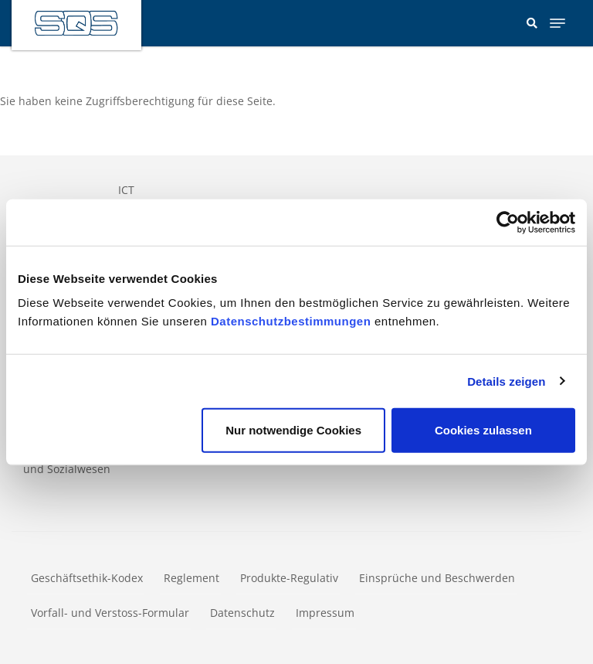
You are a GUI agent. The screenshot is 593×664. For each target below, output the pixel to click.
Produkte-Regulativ (289, 577)
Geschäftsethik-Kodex (87, 577)
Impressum (325, 612)
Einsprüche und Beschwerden (437, 577)
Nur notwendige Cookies (293, 430)
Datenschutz (242, 612)
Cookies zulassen (483, 430)
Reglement (191, 577)
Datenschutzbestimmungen (291, 321)
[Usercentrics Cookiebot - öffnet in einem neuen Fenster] (507, 221)
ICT (126, 189)
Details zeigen (506, 380)
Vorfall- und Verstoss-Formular (110, 612)
